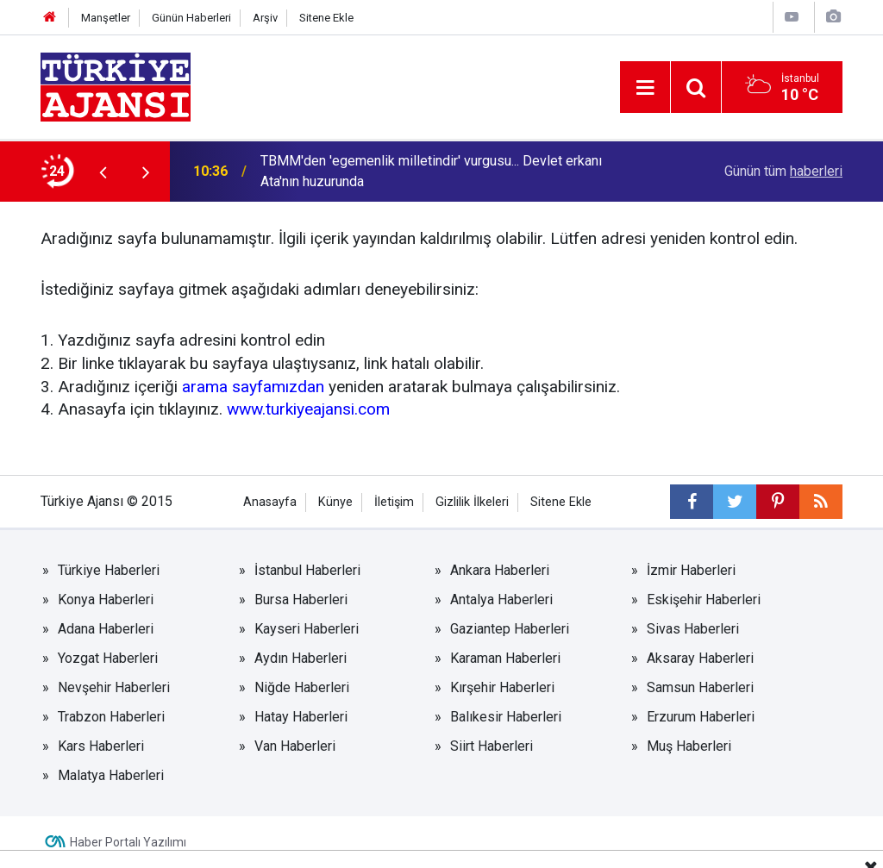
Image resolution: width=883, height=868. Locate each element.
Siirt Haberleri (491, 746)
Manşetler (105, 17)
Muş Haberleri (689, 746)
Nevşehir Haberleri (114, 687)
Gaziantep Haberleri (509, 629)
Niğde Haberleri (301, 687)
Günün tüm (783, 171)
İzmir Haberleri (691, 570)
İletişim (394, 502)
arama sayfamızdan (253, 387)
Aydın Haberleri (300, 658)
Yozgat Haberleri (108, 658)
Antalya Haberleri (501, 599)
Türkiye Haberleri (109, 570)
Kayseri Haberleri (306, 629)
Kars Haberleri (101, 746)
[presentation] (102, 171)
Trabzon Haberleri (111, 717)
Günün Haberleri (191, 17)
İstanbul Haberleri (307, 570)
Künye (335, 502)
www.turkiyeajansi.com (308, 409)
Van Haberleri (294, 746)
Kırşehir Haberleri (502, 687)
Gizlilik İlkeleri (472, 502)
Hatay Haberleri (301, 717)
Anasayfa (270, 502)
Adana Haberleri (105, 629)
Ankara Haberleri (499, 570)
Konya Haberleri (105, 599)
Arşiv (265, 17)
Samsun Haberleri (700, 687)
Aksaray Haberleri (700, 658)
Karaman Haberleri (505, 658)
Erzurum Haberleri (701, 717)
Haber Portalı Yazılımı (128, 842)
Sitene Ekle (326, 17)
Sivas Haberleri (693, 629)
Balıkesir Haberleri (505, 717)
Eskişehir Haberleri (704, 599)
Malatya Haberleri (111, 775)
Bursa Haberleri (301, 599)
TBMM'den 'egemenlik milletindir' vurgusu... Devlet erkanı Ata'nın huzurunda (431, 171)
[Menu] (645, 88)
